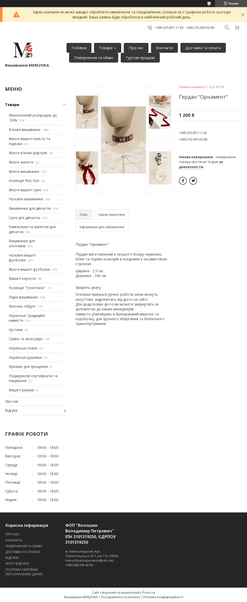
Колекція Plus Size (24, 180)
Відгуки (11, 410)
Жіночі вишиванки (24, 171)
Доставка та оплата (203, 47)
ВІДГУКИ (12, 557)
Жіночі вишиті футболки (29, 269)
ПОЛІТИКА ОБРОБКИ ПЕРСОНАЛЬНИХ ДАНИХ (24, 571)
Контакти (164, 47)
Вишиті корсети (22, 278)
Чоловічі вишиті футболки (22, 258)
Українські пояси (23, 348)
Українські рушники (25, 357)
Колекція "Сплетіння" (27, 287)
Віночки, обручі (22, 306)
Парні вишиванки (23, 297)
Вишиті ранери (21, 390)
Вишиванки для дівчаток (30, 208)
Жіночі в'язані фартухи (28, 152)
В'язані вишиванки (25, 129)
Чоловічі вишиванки (26, 199)
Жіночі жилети (21, 162)
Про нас (136, 47)
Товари (105, 47)
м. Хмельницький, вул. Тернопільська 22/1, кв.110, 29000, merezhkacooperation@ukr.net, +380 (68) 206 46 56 (92, 558)
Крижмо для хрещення (28, 366)
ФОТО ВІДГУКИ (17, 563)
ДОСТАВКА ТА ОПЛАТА (23, 552)
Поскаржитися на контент (120, 597)
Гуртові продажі (140, 57)
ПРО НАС (12, 534)
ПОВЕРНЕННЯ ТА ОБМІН (24, 546)
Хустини (15, 329)
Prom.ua (148, 592)
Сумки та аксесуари (25, 338)
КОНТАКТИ (14, 540)
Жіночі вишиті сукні (25, 189)
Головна (79, 47)
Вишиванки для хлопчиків (22, 243)
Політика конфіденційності (163, 597)
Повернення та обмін (93, 57)
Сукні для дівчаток (24, 217)
